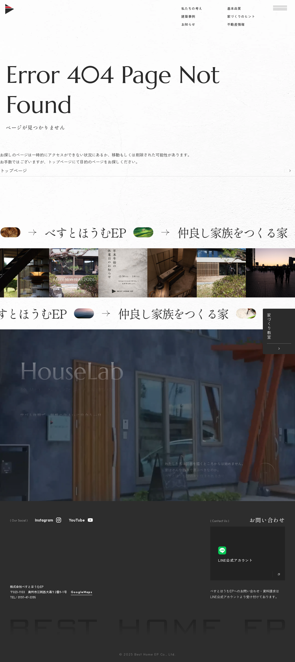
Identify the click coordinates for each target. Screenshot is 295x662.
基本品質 (234, 8)
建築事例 (188, 16)
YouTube (81, 519)
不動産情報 (236, 24)
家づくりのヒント (241, 16)
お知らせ (188, 24)
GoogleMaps (81, 592)
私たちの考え (191, 8)
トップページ (13, 170)
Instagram (48, 519)
